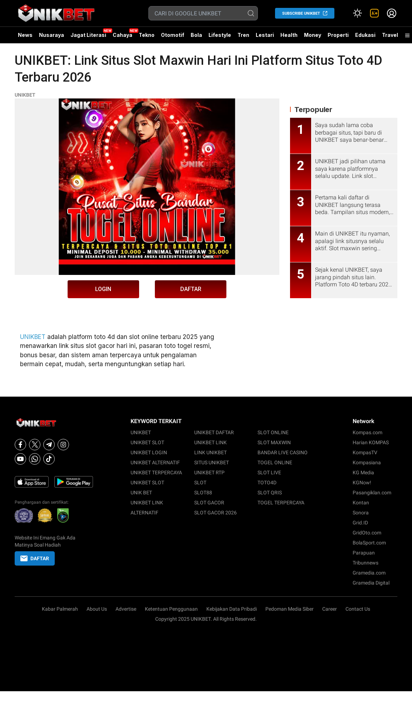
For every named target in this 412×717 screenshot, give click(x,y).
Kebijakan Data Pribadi (231, 609)
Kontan (361, 502)
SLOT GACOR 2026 (215, 512)
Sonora (361, 512)
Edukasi (365, 35)
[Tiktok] (49, 459)
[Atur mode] (357, 13)
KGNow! (362, 482)
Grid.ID (360, 522)
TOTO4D (267, 482)
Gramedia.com (369, 573)
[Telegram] (49, 444)
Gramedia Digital (371, 583)
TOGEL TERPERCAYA (281, 502)
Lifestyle (220, 35)
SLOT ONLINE (273, 432)
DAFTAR (190, 289)
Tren (243, 35)
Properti (338, 35)
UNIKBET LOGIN (149, 452)
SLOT (200, 482)
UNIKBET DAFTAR (214, 432)
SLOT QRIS (270, 492)
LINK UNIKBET (210, 452)
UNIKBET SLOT (147, 442)
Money (312, 35)
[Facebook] (20, 444)
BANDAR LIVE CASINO (283, 452)
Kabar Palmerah (60, 609)
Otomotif (172, 35)
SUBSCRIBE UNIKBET (301, 13)
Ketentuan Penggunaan (171, 609)
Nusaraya (51, 35)
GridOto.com (367, 533)
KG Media (363, 472)
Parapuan (364, 553)
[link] (374, 13)
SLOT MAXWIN (274, 442)
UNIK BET (141, 492)
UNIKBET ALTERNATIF (155, 462)
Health (289, 35)
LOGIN (103, 289)
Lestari (264, 37)
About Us (97, 609)
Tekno (146, 35)
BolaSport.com (369, 543)
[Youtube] (20, 459)
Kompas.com (367, 432)
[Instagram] (63, 444)
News (25, 35)
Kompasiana (367, 462)
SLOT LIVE (269, 472)
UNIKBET (25, 95)
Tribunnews (365, 563)
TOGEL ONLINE (275, 462)
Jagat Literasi (88, 35)
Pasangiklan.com (372, 492)
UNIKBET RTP (209, 472)
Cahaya (122, 35)
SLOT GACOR (209, 502)
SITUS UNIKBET (211, 462)
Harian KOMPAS (371, 442)
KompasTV (365, 452)
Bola (196, 35)
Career (329, 609)
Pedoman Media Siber (289, 609)
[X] (34, 444)
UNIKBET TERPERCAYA (156, 472)
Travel (390, 35)
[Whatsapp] (34, 459)
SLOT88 (203, 492)
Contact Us (357, 609)
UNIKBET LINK (210, 442)
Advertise (126, 609)
